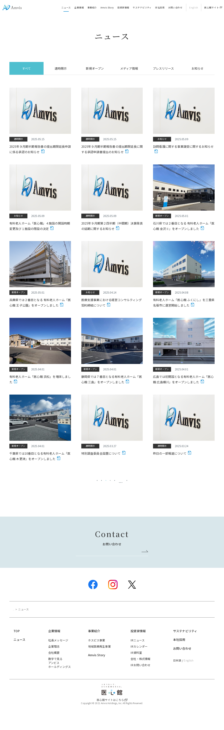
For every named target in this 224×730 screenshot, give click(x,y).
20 (148, 484)
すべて (26, 68)
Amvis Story (107, 7)
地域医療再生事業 (99, 661)
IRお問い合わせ (140, 680)
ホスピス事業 (96, 655)
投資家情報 (123, 7)
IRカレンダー (139, 661)
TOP (17, 645)
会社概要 (54, 667)
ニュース (66, 7)
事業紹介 (92, 7)
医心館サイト (211, 7)
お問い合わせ (175, 7)
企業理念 (54, 661)
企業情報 (79, 7)
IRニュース (137, 655)
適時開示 (61, 68)
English (193, 7)
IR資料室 (136, 667)
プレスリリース (163, 68)
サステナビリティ (142, 7)
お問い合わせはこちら (110, 565)
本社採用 (159, 7)
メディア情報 (129, 68)
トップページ (21, 624)
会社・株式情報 (140, 673)
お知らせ (198, 68)
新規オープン (95, 68)
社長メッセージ (58, 655)
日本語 (177, 675)
